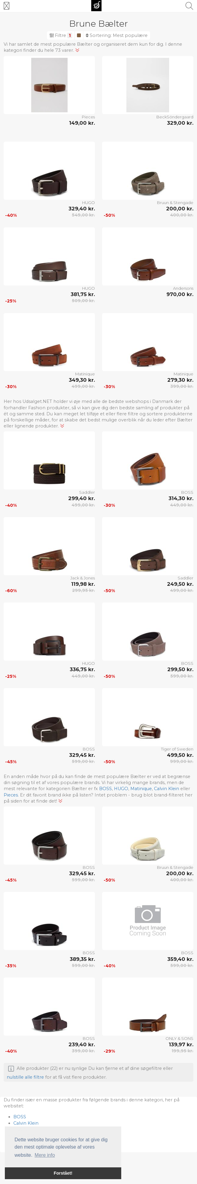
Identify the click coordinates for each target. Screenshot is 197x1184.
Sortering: (117, 35)
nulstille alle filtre (25, 1077)
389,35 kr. (82, 959)
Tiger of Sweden (177, 749)
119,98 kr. (83, 584)
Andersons (183, 288)
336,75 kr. (82, 669)
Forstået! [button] (63, 1173)
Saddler (87, 492)
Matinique (85, 373)
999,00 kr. (181, 761)
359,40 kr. (180, 959)
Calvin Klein (166, 788)
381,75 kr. (83, 294)
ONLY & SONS (179, 1038)
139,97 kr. (181, 1044)
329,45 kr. (82, 755)
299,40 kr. (81, 498)
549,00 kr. (83, 215)
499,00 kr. (83, 386)
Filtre (60, 35)
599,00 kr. (181, 676)
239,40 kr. (81, 1044)
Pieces (88, 116)
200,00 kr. (179, 209)
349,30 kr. (82, 380)
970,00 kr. (179, 294)
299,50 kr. (180, 669)
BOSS (187, 492)
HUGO (88, 202)
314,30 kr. (181, 498)
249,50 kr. (180, 584)
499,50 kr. (180, 755)
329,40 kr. (81, 209)
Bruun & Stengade (175, 202)
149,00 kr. (82, 123)
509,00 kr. (83, 300)
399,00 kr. (181, 386)
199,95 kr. (182, 1050)
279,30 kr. (180, 380)
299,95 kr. (83, 590)
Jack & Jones (82, 578)
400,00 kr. (181, 215)
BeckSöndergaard (174, 116)
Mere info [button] (45, 1155)
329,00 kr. (180, 123)
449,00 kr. (181, 505)
